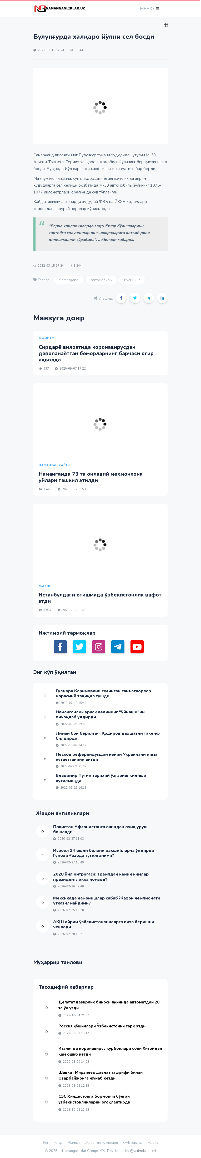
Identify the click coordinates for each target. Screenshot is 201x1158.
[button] (149, 8)
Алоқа (153, 1142)
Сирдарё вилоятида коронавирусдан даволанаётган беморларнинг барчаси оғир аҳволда (96, 353)
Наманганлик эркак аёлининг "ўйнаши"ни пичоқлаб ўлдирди (100, 714)
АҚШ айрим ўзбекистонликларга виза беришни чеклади (103, 924)
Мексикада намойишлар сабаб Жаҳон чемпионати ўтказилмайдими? (106, 900)
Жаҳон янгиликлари (101, 1142)
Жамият (74, 1142)
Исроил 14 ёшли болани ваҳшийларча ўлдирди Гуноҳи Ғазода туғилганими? (103, 853)
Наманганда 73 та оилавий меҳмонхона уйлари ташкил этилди (91, 477)
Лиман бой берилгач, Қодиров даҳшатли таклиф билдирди (108, 735)
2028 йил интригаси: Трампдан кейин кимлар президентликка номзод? (101, 876)
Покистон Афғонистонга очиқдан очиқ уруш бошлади (100, 829)
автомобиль (101, 279)
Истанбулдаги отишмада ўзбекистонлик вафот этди (100, 598)
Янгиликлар (52, 1142)
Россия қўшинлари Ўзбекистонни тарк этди (101, 1026)
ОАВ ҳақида (133, 1142)
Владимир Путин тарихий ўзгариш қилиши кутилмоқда (101, 778)
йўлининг (132, 279)
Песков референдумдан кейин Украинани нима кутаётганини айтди (106, 757)
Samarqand (68, 279)
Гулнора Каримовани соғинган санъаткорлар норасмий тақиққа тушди (103, 693)
